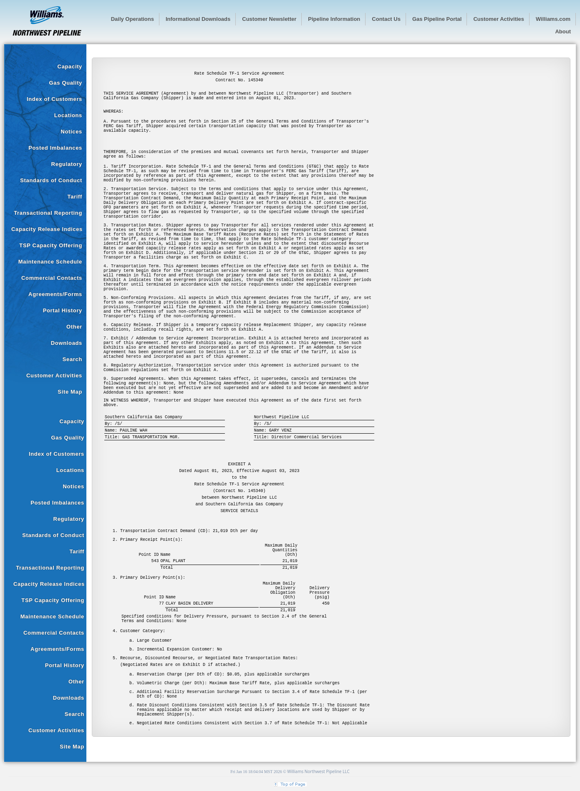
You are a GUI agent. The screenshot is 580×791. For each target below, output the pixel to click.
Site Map (70, 392)
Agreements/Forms (55, 294)
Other (74, 327)
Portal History (62, 310)
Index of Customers (54, 99)
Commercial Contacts (51, 278)
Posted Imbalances (55, 148)
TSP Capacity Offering (50, 245)
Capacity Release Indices (47, 229)
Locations (68, 115)
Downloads (66, 343)
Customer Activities (54, 375)
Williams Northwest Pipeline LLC (318, 771)
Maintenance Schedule (50, 262)
